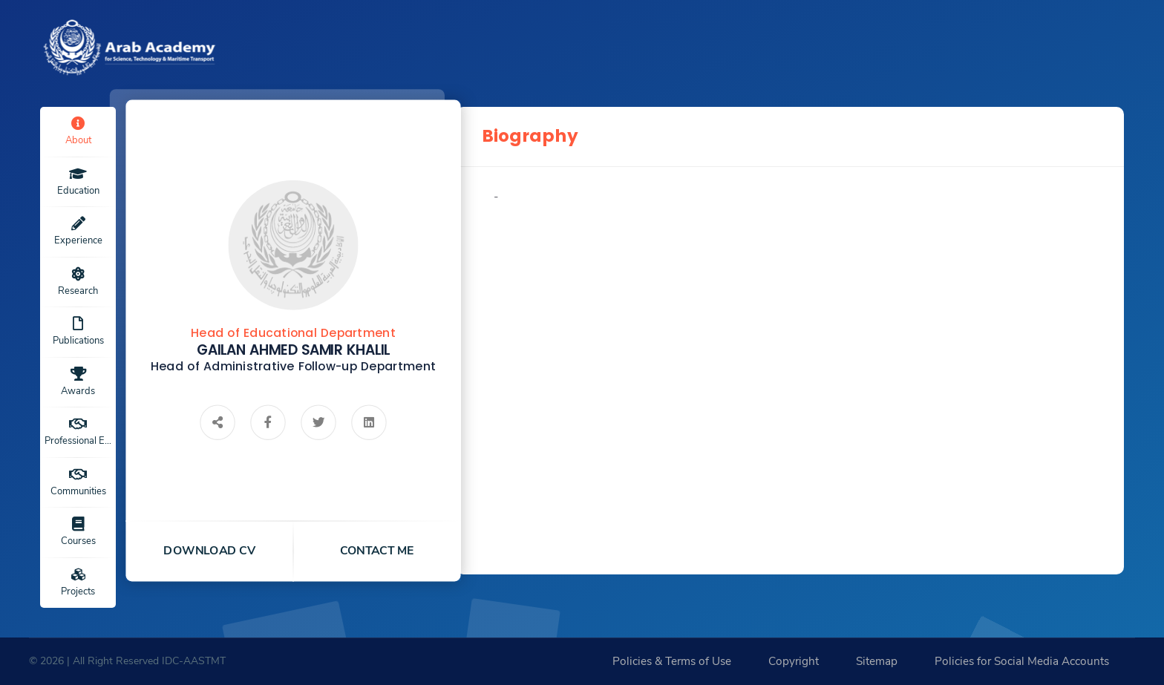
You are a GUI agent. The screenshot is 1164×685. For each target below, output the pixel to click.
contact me (377, 550)
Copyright (793, 661)
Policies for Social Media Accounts (1022, 661)
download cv (210, 550)
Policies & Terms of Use (671, 661)
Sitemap (876, 661)
